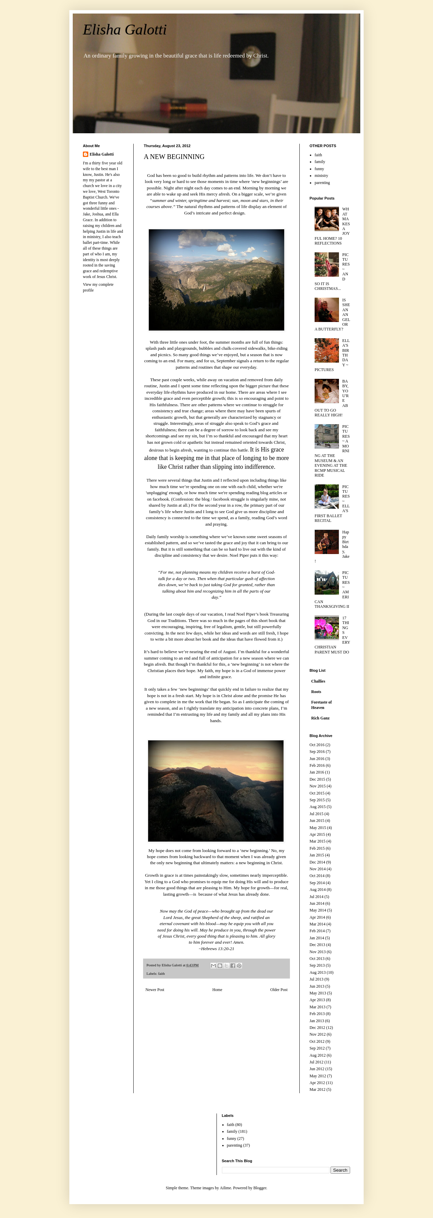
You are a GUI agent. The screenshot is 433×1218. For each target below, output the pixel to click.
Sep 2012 (317, 1048)
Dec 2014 (317, 862)
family (320, 161)
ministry (321, 175)
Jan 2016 (317, 772)
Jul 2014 (316, 896)
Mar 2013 (317, 1007)
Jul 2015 (316, 813)
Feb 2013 (317, 1013)
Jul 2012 (316, 1062)
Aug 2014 (318, 889)
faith (161, 973)
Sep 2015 (317, 800)
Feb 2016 (317, 765)
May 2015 (318, 827)
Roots (316, 691)
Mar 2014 (317, 924)
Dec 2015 (317, 779)
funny (319, 168)
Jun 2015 (317, 820)
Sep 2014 (317, 882)
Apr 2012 (317, 1082)
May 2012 (318, 1076)
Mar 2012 (317, 1089)
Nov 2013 (318, 951)
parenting (322, 182)
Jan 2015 (317, 855)
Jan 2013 (317, 1020)
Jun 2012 (317, 1068)
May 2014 (318, 910)
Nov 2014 (318, 869)
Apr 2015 (317, 834)
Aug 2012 (318, 1055)
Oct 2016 (317, 744)
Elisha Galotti (125, 29)
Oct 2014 (317, 875)
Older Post (279, 989)
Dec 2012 (317, 1027)
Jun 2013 (317, 986)
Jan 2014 (317, 938)
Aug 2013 (318, 972)
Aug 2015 (318, 806)
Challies (318, 681)
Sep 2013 (317, 965)
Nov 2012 (318, 1034)
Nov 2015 (318, 786)
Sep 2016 (317, 751)
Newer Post (154, 989)
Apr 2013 (317, 999)
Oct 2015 (317, 793)
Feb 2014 (317, 930)
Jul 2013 (316, 979)
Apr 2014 (317, 917)
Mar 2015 (317, 841)
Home (217, 989)
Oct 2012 (317, 1041)
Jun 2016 (317, 758)
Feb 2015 (317, 848)
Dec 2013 (317, 944)
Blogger (259, 1188)
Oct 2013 (317, 958)
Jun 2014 (317, 903)
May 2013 (318, 993)
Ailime (225, 1188)
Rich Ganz (320, 718)
